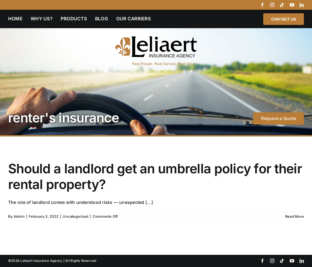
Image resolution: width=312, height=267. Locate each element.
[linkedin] (302, 5)
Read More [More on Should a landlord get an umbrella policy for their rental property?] (294, 216)
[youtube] (292, 5)
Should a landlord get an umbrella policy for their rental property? (155, 176)
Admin (19, 216)
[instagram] (272, 5)
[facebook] (262, 5)
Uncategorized (75, 216)
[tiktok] (282, 5)
